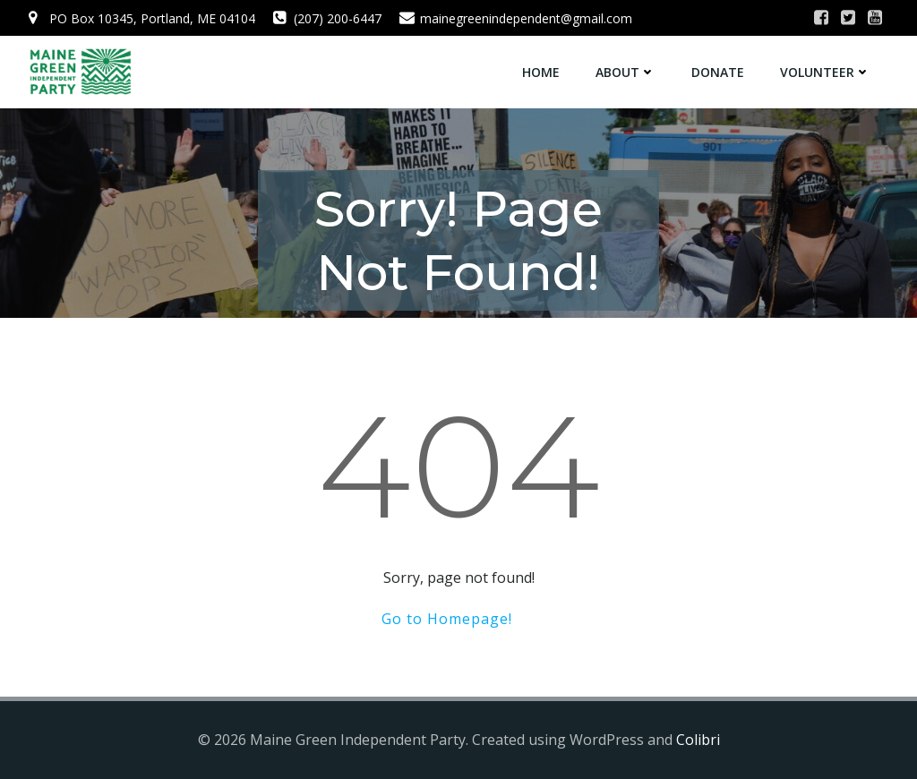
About (626, 72)
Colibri (698, 739)
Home (541, 72)
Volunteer (825, 72)
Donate (717, 72)
